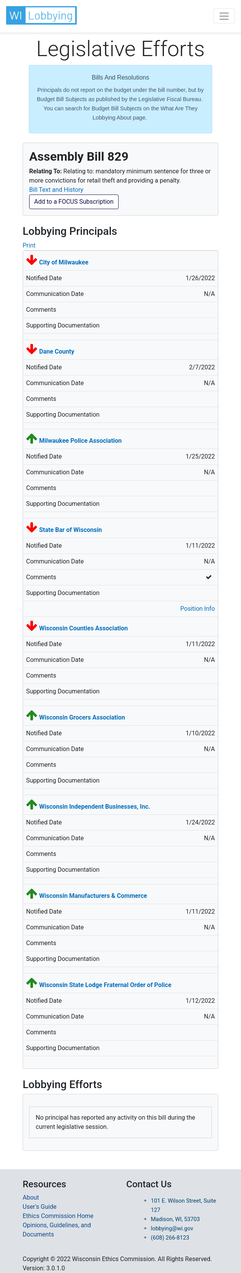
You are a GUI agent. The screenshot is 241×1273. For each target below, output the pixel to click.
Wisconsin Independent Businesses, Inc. (94, 806)
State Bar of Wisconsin (70, 529)
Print (29, 245)
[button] (42, 15)
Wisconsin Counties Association (83, 628)
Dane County (56, 351)
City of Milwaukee (63, 262)
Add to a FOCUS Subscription (74, 201)
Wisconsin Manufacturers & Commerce (93, 895)
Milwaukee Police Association (80, 440)
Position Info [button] (197, 608)
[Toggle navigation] (224, 16)
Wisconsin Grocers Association (82, 717)
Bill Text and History (56, 189)
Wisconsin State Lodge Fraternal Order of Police (105, 985)
